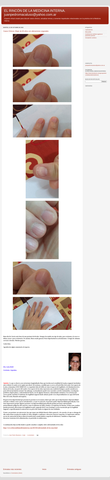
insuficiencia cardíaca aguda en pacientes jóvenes (94, 34)
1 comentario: (31, 435)
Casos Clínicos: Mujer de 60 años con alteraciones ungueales (25, 31)
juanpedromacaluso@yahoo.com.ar (95, 65)
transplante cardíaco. (91, 37)
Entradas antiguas (74, 469)
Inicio (44, 469)
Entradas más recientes (12, 469)
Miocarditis (88, 32)
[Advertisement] (42, 453)
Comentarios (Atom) (16, 473)
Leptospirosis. (89, 29)
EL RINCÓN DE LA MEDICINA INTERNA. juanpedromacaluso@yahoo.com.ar (34, 12)
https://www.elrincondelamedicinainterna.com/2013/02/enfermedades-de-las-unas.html (30, 428)
